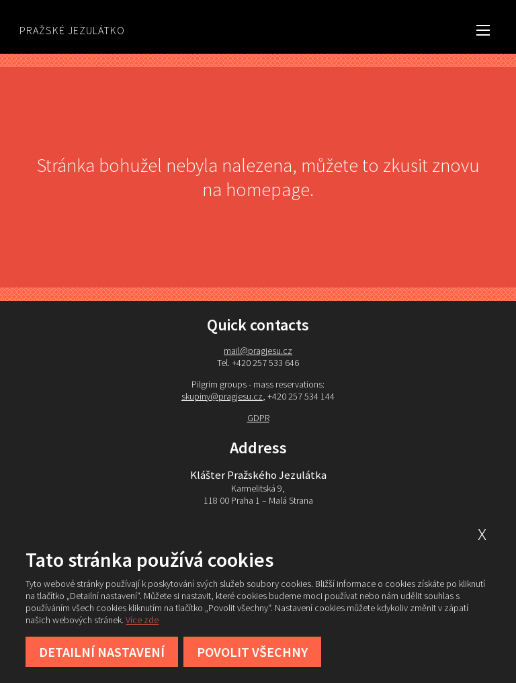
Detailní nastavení (102, 651)
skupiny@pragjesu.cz (222, 396)
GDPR (258, 418)
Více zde (142, 620)
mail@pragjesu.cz (258, 351)
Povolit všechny (252, 651)
